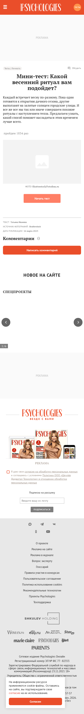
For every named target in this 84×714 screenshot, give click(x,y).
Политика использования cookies (42, 584)
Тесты (77, 7)
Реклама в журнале (42, 555)
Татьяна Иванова (19, 222)
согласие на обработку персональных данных (51, 471)
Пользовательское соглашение (42, 578)
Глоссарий (42, 567)
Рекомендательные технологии (42, 590)
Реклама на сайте (42, 549)
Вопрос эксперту (42, 561)
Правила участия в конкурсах (42, 572)
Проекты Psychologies (42, 596)
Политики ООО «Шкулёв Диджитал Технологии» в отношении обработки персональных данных (41, 479)
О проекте (42, 543)
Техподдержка (42, 602)
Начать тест (42, 198)
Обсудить (74, 68)
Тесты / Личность (12, 68)
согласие (14, 692)
